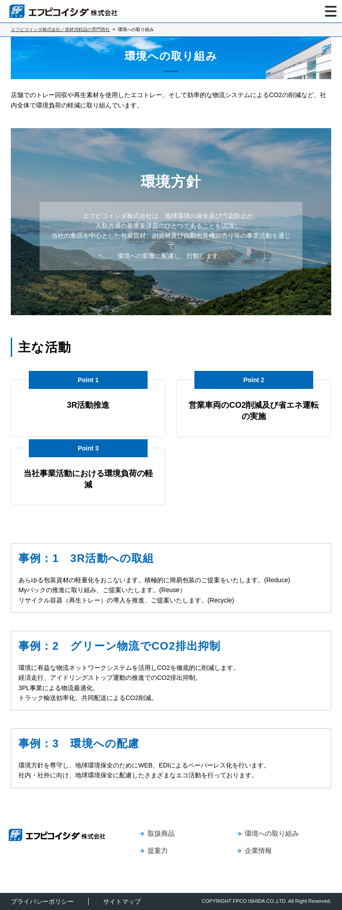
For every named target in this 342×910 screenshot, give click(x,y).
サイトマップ (122, 901)
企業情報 (258, 850)
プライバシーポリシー (42, 901)
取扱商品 (161, 833)
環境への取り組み (272, 833)
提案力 (158, 850)
